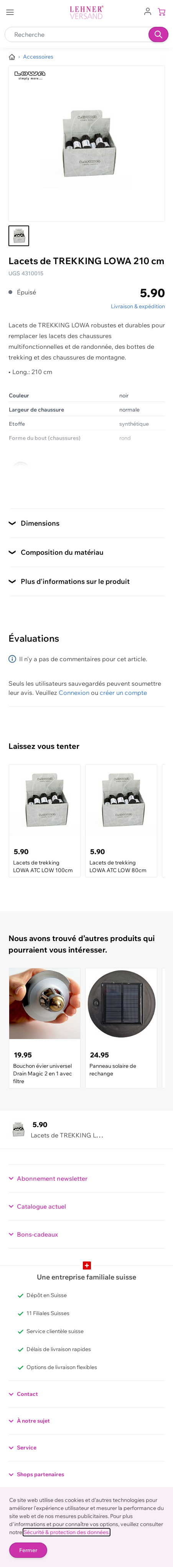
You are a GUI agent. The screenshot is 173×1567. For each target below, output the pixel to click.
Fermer (28, 1550)
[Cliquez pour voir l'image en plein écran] (87, 143)
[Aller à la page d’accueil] (11, 57)
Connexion (74, 692)
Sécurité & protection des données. (66, 1532)
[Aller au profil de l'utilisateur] (148, 10)
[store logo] (87, 12)
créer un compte (123, 692)
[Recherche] (158, 34)
